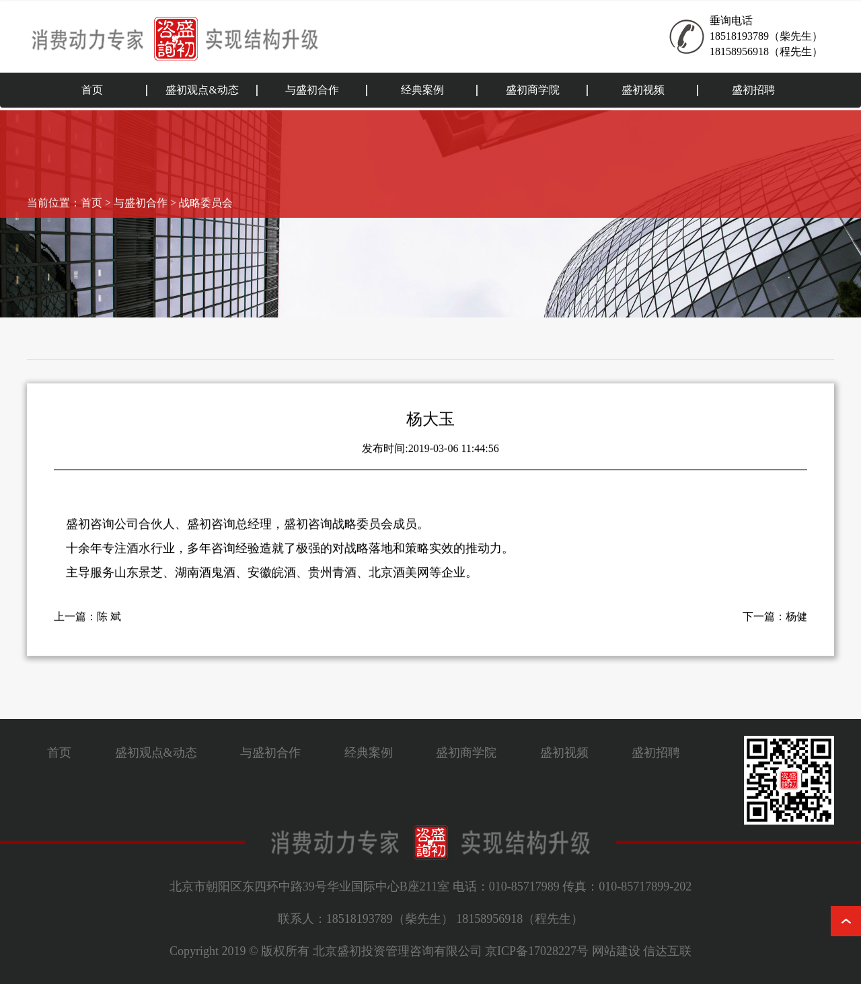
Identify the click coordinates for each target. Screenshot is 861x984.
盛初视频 (643, 90)
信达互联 (667, 951)
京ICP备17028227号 (537, 951)
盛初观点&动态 (201, 90)
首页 (92, 90)
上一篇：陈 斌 (87, 625)
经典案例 (422, 90)
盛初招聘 (753, 90)
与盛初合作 (312, 90)
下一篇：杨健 (775, 625)
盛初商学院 (533, 90)
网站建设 (616, 951)
